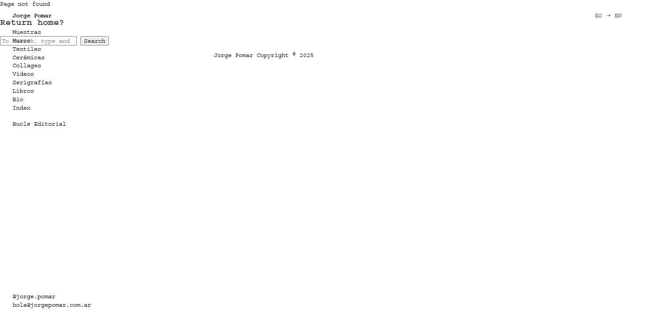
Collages (26, 65)
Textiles (26, 48)
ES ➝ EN (608, 15)
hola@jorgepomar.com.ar (51, 304)
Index (21, 107)
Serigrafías (32, 82)
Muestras (26, 32)
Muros (21, 40)
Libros (23, 90)
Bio (17, 99)
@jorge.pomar (33, 296)
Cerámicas (28, 57)
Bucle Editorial (39, 123)
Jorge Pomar (32, 15)
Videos (23, 73)
